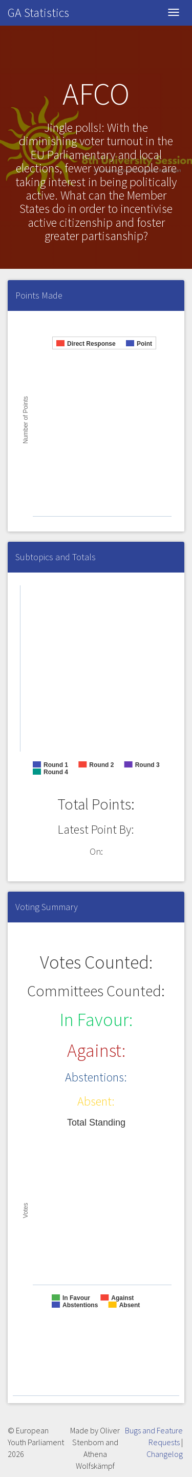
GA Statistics (38, 13)
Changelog (164, 1454)
